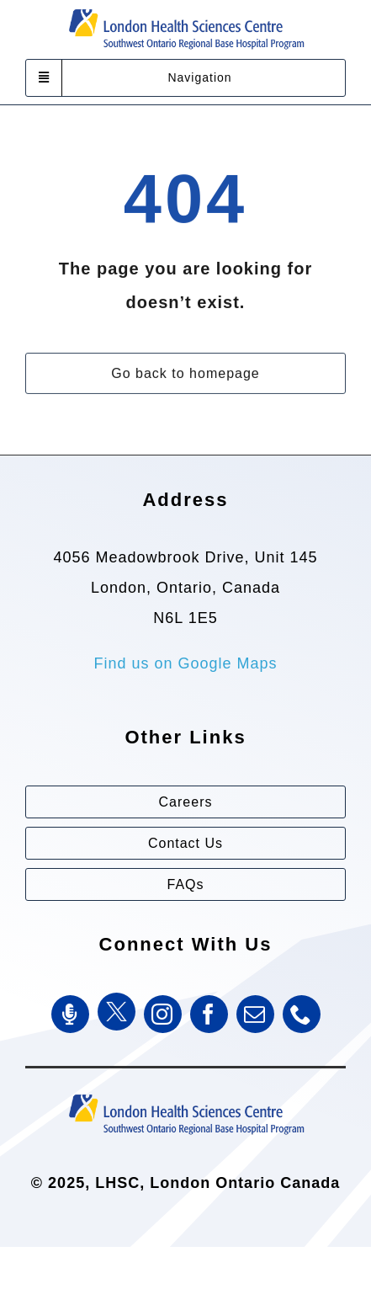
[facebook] (209, 1014)
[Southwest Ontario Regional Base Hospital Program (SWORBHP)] (186, 1092)
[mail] (255, 1014)
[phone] (302, 1014)
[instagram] (163, 1014)
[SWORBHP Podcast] (70, 1014)
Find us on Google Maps (185, 663)
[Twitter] (116, 1012)
